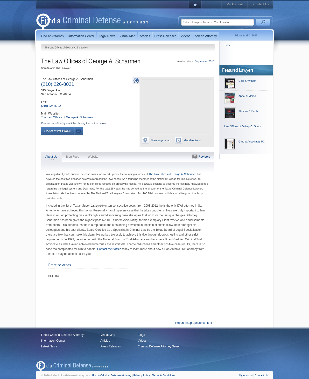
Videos (142, 340)
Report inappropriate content (193, 323)
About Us (51, 156)
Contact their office (109, 249)
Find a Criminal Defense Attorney (62, 335)
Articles (105, 340)
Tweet (227, 45)
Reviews (201, 157)
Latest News (49, 346)
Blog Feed (72, 156)
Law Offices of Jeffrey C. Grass (242, 126)
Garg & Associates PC (252, 141)
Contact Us (261, 4)
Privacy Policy (141, 375)
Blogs (141, 335)
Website (93, 156)
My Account (234, 4)
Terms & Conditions (163, 375)
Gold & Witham (247, 80)
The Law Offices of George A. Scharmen (67, 117)
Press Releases (110, 346)
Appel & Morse (247, 96)
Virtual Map (107, 335)
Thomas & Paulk (248, 111)
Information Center (53, 340)
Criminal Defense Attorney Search (159, 346)
